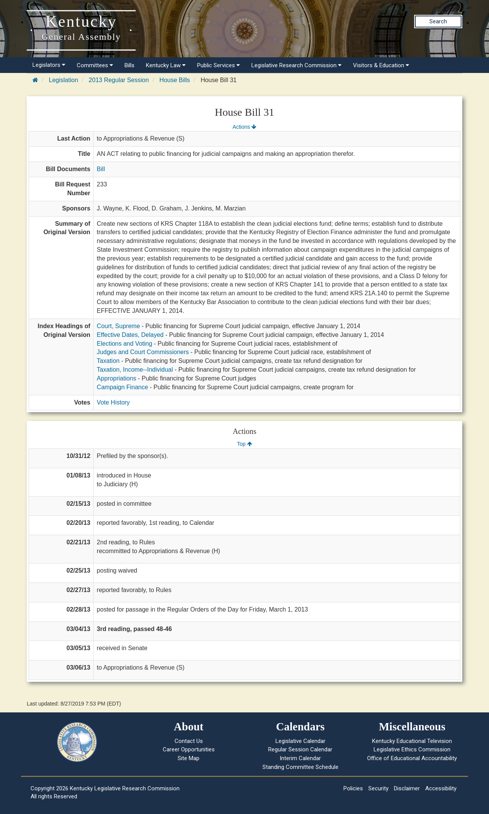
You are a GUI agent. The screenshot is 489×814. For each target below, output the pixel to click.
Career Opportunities (189, 749)
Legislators (48, 64)
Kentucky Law (166, 65)
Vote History (113, 402)
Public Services (218, 65)
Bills (129, 65)
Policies (353, 788)
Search (438, 21)
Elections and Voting (124, 343)
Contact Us (189, 741)
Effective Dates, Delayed (130, 335)
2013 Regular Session (119, 80)
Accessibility (441, 788)
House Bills (174, 80)
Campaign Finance (122, 387)
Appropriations (116, 378)
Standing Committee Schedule (300, 767)
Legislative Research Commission (296, 65)
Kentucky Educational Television (412, 741)
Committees (95, 65)
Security (378, 788)
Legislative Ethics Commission (412, 749)
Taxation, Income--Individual (135, 369)
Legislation (63, 80)
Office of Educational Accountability (412, 758)
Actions (244, 127)
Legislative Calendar (300, 741)
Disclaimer (407, 788)
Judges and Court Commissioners (143, 352)
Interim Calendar (300, 758)
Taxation (108, 361)
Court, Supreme (118, 326)
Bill (101, 169)
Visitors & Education (381, 65)
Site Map (188, 758)
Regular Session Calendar (300, 749)
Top (244, 444)
